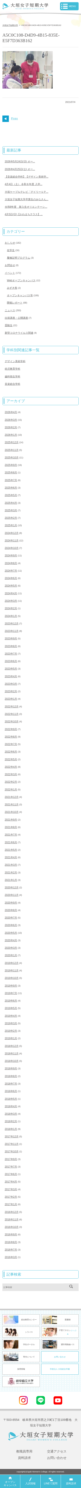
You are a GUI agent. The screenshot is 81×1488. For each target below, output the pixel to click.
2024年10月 (12, 548)
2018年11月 (12, 1053)
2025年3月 (11, 510)
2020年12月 (12, 887)
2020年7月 (11, 917)
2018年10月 (12, 1061)
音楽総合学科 (12, 383)
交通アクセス (57, 1451)
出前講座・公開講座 (16, 317)
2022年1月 (11, 789)
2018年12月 (12, 1046)
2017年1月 (11, 1204)
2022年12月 (12, 706)
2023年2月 (11, 691)
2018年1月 (11, 1129)
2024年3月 (11, 600)
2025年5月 (11, 495)
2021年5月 (11, 849)
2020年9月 (11, 902)
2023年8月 (11, 646)
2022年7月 (11, 744)
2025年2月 (11, 517)
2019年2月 (11, 1030)
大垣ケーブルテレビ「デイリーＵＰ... (26, 191)
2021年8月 (11, 827)
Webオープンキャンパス (21, 280)
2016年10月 (12, 1227)
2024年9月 (11, 555)
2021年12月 (12, 797)
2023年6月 (11, 661)
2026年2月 (11, 427)
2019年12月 (12, 963)
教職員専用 (24, 1451)
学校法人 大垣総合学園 (60, 1369)
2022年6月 (11, 751)
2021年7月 (11, 834)
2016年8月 (11, 1242)
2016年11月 (12, 1219)
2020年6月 (11, 925)
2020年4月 (11, 940)
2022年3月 (11, 774)
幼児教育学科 (12, 368)
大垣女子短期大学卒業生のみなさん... (26, 199)
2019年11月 (12, 970)
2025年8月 (11, 472)
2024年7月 (11, 570)
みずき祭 (12, 287)
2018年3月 (11, 1113)
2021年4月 (11, 857)
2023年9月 (11, 638)
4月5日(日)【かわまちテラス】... (24, 214)
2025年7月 (11, 480)
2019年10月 (12, 978)
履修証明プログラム (18, 257)
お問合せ (10, 265)
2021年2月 (11, 872)
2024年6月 (11, 578)
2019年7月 (11, 993)
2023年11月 (12, 631)
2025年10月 (12, 457)
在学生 (11, 250)
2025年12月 (12, 442)
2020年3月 (11, 947)
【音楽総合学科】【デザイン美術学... (26, 176)
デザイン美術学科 (15, 361)
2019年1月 (11, 1038)
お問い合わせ (60, 1357)
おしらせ (10, 242)
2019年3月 (11, 1023)
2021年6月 (11, 842)
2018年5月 (11, 1098)
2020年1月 (11, 955)
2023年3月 (11, 683)
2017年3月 (11, 1189)
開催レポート (14, 302)
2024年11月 (12, 540)
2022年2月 (11, 781)
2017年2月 (11, 1196)
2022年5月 (11, 759)
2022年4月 (11, 766)
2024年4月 (11, 593)
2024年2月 (11, 608)
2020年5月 (11, 932)
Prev (10, 118)
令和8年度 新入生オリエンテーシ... (26, 206)
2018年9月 (11, 1068)
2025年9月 (11, 465)
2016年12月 (12, 1212)
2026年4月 (11, 412)
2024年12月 (12, 533)
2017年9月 (11, 1159)
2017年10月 (12, 1151)
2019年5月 (11, 1008)
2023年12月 (12, 623)
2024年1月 (11, 616)
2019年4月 (11, 1015)
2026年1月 (11, 434)
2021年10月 (12, 812)
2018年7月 (11, 1083)
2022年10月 (12, 721)
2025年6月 (11, 487)
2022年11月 (12, 714)
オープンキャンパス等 (20, 295)
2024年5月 (11, 585)
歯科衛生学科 (12, 376)
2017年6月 (11, 1174)
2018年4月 (11, 1106)
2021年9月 (11, 819)
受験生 (9, 325)
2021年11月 (12, 804)
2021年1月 (11, 880)
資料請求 (24, 1458)
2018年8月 (11, 1076)
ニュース (10, 310)
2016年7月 (11, 1249)
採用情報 (21, 1369)
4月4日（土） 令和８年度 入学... (23, 184)
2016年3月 (11, 1257)
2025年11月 (12, 450)
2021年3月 (11, 864)
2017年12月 (12, 1136)
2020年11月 (12, 895)
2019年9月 (11, 985)
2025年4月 (11, 502)
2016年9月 (11, 1234)
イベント (10, 272)
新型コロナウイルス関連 (19, 332)
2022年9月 (11, 729)
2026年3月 (11, 419)
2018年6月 (11, 1091)
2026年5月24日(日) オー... (20, 161)
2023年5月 (11, 668)
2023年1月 (11, 698)
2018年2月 (11, 1121)
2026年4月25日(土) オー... (20, 169)
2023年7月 (11, 653)
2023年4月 (11, 676)
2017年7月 (11, 1166)
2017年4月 (11, 1181)
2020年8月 (11, 910)
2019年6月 (11, 1000)
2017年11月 (12, 1144)
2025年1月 (11, 525)
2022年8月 (11, 736)
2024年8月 (11, 563)
